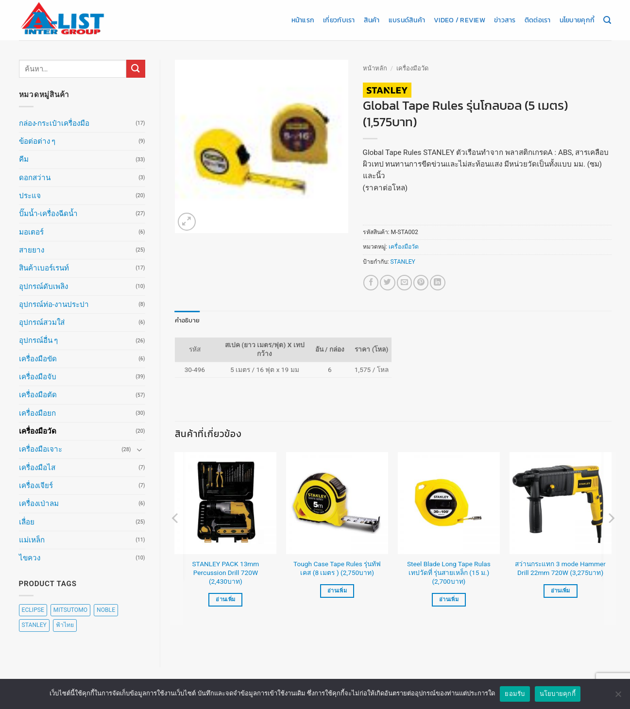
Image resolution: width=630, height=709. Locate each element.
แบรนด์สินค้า (407, 20)
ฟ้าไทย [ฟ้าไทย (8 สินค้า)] (65, 625)
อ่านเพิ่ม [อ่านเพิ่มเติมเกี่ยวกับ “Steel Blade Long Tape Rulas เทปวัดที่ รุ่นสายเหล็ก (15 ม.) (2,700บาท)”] (449, 599)
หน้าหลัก (375, 68)
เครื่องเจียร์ (36, 485)
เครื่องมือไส (37, 467)
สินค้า (372, 20)
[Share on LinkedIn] (437, 282)
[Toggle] (139, 449)
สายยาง (31, 250)
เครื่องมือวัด (37, 431)
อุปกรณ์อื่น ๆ (38, 340)
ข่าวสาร (505, 20)
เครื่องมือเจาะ (40, 449)
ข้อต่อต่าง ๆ (37, 141)
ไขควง (29, 558)
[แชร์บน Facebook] (370, 282)
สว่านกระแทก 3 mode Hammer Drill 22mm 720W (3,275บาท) (560, 567)
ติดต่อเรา (538, 20)
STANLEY (403, 261)
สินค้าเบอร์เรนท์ (44, 268)
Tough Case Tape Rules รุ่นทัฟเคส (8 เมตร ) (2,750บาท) (337, 567)
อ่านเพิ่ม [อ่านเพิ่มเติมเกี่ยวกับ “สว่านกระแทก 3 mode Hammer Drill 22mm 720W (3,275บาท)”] (560, 590)
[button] (187, 222)
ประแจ (30, 195)
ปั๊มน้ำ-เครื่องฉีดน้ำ (48, 213)
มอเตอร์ (31, 232)
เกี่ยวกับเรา (339, 20)
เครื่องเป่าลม (39, 503)
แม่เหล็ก (32, 540)
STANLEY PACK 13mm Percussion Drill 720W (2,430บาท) (225, 572)
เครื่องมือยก (37, 413)
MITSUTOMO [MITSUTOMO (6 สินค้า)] (70, 610)
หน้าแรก (303, 20)
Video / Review (459, 20)
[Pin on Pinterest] (420, 282)
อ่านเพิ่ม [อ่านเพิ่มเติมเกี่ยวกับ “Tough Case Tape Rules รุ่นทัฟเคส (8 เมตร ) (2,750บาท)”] (337, 590)
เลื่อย (26, 522)
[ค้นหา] (607, 20)
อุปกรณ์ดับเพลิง (43, 286)
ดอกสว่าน (35, 177)
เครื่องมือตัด (38, 394)
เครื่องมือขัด (38, 358)
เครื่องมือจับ (37, 376)
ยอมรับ (515, 693)
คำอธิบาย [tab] (186, 320)
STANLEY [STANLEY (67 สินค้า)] (34, 625)
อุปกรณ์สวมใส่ (42, 322)
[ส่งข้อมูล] (135, 69)
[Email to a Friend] (404, 282)
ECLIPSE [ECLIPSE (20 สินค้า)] (33, 610)
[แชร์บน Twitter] (387, 282)
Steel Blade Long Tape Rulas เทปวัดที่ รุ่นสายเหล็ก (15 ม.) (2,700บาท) (449, 572)
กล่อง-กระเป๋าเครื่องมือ (54, 123)
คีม (24, 159)
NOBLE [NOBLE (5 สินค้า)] (106, 610)
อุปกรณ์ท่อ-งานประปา (54, 304)
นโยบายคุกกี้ (577, 20)
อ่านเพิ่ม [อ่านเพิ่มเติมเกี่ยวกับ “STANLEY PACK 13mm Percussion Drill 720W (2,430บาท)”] (225, 599)
